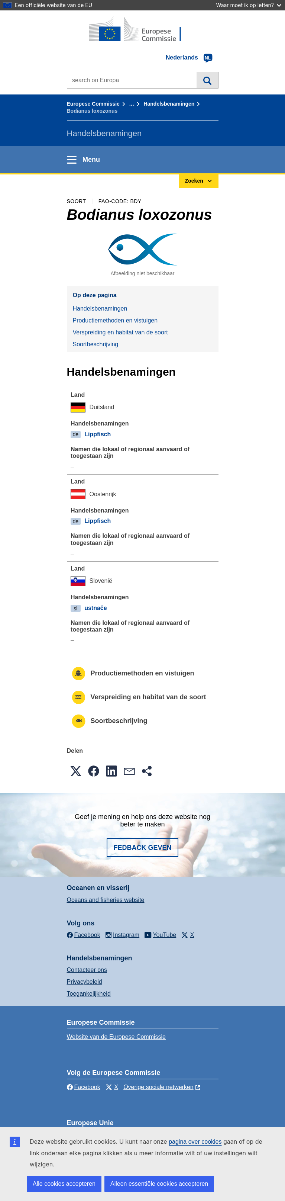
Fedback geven (142, 847)
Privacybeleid (84, 982)
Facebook (83, 1087)
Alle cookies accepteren (64, 1184)
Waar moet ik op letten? (248, 5)
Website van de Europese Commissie (116, 1037)
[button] (75, 771)
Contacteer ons (87, 970)
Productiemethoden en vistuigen (115, 320)
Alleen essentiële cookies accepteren (159, 1184)
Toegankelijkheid (89, 993)
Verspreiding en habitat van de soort (120, 332)
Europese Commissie (93, 104)
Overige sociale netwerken (158, 1087)
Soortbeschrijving (96, 344)
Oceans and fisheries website (106, 900)
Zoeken (207, 80)
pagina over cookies (195, 1142)
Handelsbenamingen (168, 104)
